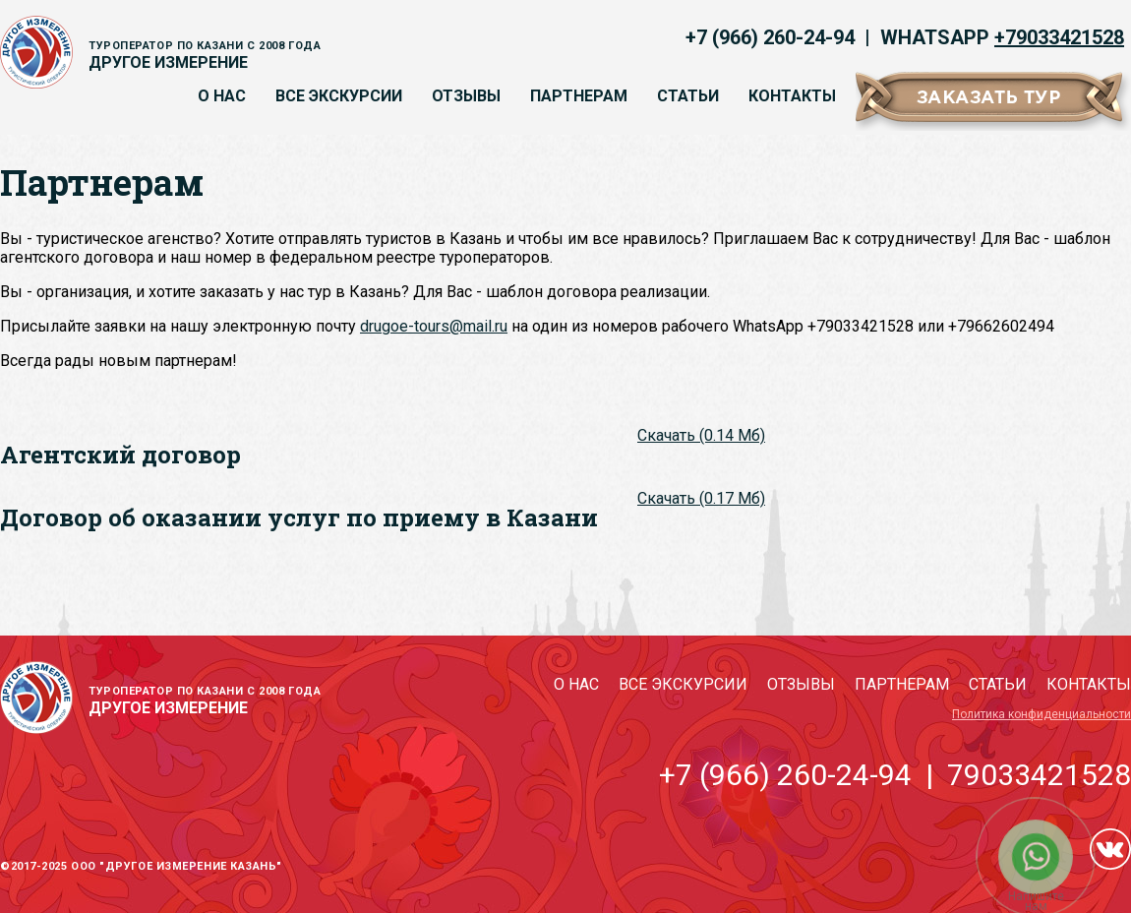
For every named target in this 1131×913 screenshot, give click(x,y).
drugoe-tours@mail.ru (433, 326)
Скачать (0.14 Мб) (701, 435)
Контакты (792, 96)
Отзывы (466, 96)
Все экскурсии (338, 96)
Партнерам (578, 96)
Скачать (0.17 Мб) (701, 498)
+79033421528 (1059, 37)
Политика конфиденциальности (1041, 714)
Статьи (688, 96)
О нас (222, 96)
